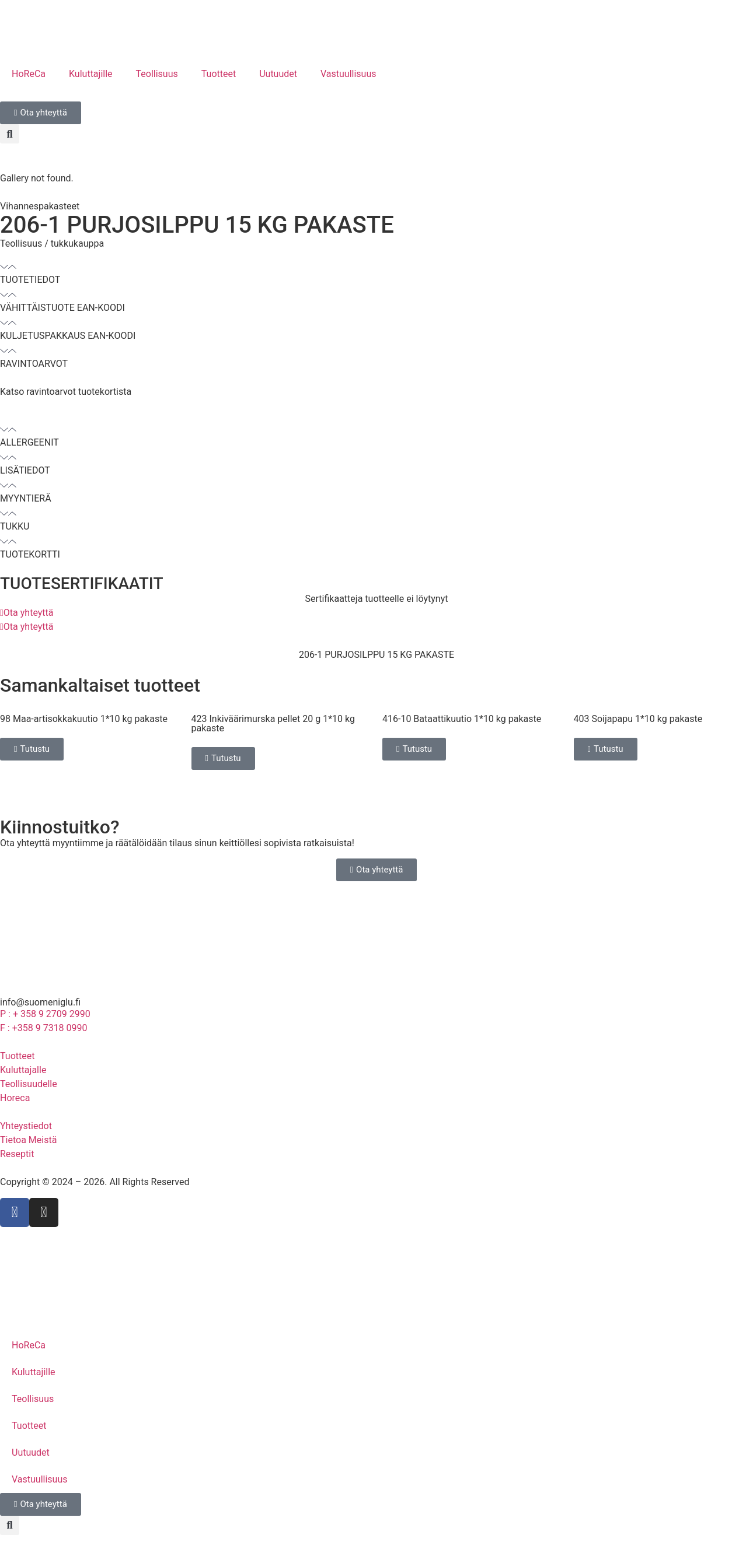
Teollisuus (157, 73)
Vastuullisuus (348, 73)
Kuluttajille (91, 73)
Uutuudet (278, 73)
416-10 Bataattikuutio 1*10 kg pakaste (461, 718)
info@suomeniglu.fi (40, 1002)
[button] (9, 133)
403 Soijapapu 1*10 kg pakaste (638, 718)
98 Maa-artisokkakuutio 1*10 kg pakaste (84, 718)
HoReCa (29, 73)
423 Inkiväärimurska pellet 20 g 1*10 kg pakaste (273, 723)
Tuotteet (218, 73)
